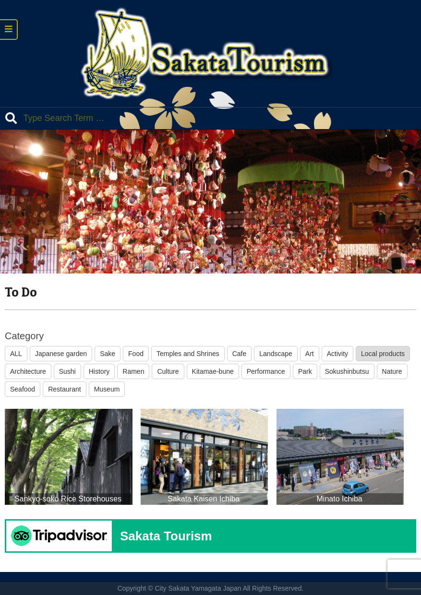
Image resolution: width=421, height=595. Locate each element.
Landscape (275, 353)
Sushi (67, 371)
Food (136, 353)
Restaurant (64, 389)
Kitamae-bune (213, 371)
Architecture (28, 371)
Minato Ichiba (339, 499)
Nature (392, 371)
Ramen (133, 371)
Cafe (239, 353)
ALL (16, 353)
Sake (107, 353)
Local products (383, 353)
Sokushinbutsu (347, 371)
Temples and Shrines (187, 353)
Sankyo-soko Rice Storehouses (67, 499)
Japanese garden (61, 353)
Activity (337, 353)
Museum (107, 389)
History (99, 371)
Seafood (22, 389)
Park (305, 371)
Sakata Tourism (166, 536)
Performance (266, 371)
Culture (168, 371)
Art (309, 353)
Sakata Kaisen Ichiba (204, 499)
